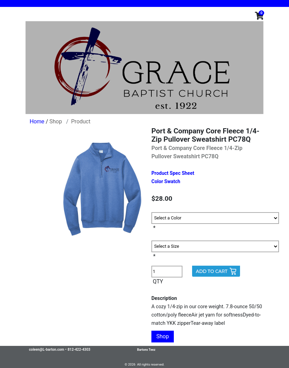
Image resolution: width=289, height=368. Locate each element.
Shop (55, 121)
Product (80, 121)
